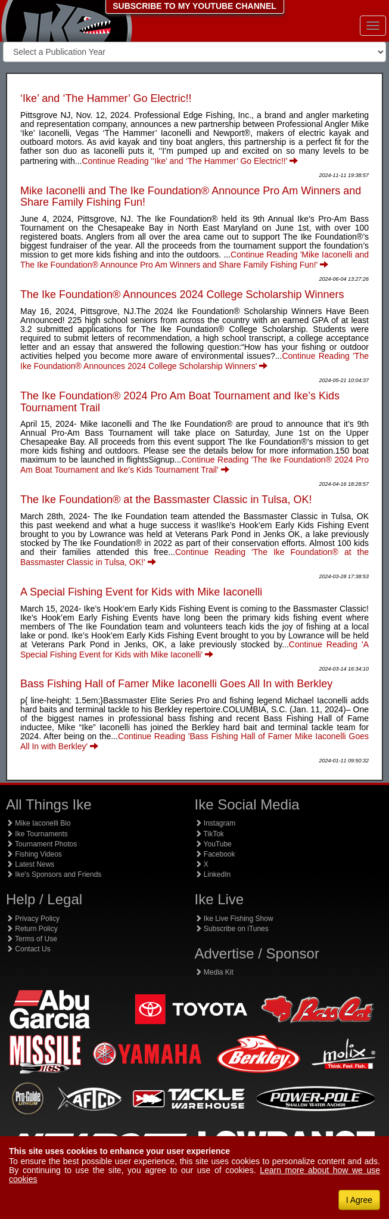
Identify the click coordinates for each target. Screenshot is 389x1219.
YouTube (213, 844)
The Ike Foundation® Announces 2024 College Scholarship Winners (182, 294)
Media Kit (214, 972)
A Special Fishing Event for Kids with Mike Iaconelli (141, 592)
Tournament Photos (41, 844)
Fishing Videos (34, 854)
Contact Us (28, 949)
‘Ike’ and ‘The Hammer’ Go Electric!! (105, 98)
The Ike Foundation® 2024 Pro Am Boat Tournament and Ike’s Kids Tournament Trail (180, 402)
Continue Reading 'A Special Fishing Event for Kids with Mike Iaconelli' (194, 649)
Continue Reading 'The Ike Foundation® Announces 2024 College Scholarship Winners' (194, 361)
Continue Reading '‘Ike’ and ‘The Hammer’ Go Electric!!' (190, 161)
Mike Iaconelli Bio (38, 823)
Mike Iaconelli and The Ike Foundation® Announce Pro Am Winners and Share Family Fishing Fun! (190, 197)
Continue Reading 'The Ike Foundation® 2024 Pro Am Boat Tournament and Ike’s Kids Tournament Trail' (194, 464)
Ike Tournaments (37, 834)
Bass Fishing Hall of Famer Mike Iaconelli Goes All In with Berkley (176, 684)
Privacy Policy (33, 918)
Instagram (215, 823)
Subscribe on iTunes (232, 929)
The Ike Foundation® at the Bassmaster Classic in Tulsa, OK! (166, 499)
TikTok (209, 834)
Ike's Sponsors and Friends (53, 874)
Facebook (215, 854)
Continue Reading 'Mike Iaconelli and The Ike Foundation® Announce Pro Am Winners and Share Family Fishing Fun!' (194, 259)
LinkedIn (213, 874)
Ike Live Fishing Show (234, 918)
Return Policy (32, 929)
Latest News (30, 864)
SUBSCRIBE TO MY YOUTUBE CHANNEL (194, 6)
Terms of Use (31, 939)
